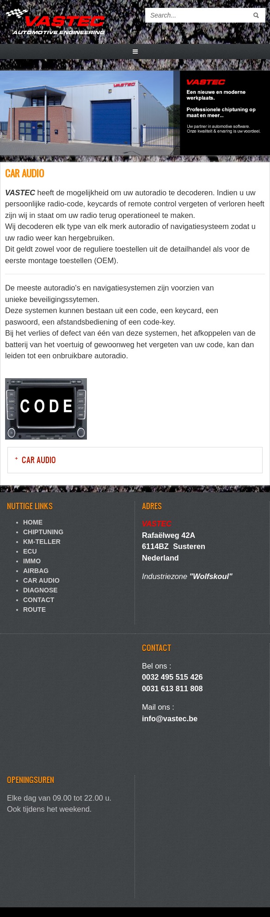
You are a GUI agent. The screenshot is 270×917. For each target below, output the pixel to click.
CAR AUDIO (39, 459)
